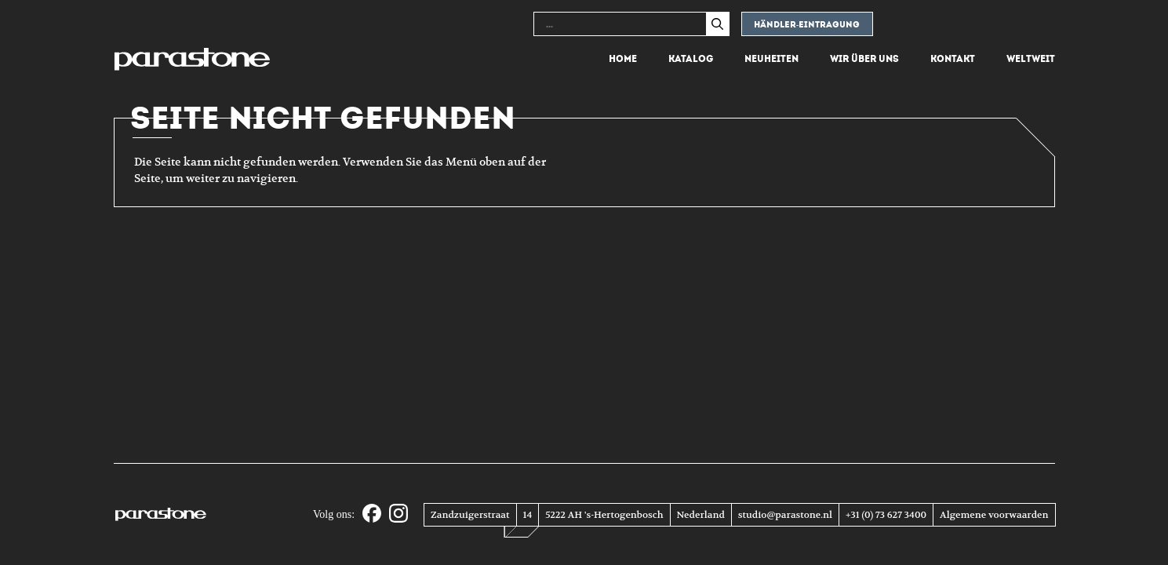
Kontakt (952, 58)
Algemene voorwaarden (994, 514)
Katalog (690, 58)
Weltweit (1030, 58)
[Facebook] (371, 514)
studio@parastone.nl (785, 514)
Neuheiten (771, 58)
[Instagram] (398, 514)
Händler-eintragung (807, 25)
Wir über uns (864, 58)
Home (623, 58)
